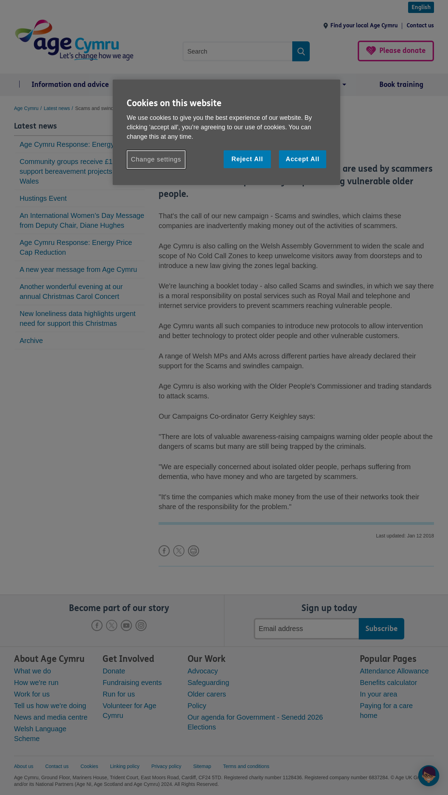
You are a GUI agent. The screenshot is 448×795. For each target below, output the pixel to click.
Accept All (302, 159)
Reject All (247, 159)
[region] (226, 132)
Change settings (156, 159)
